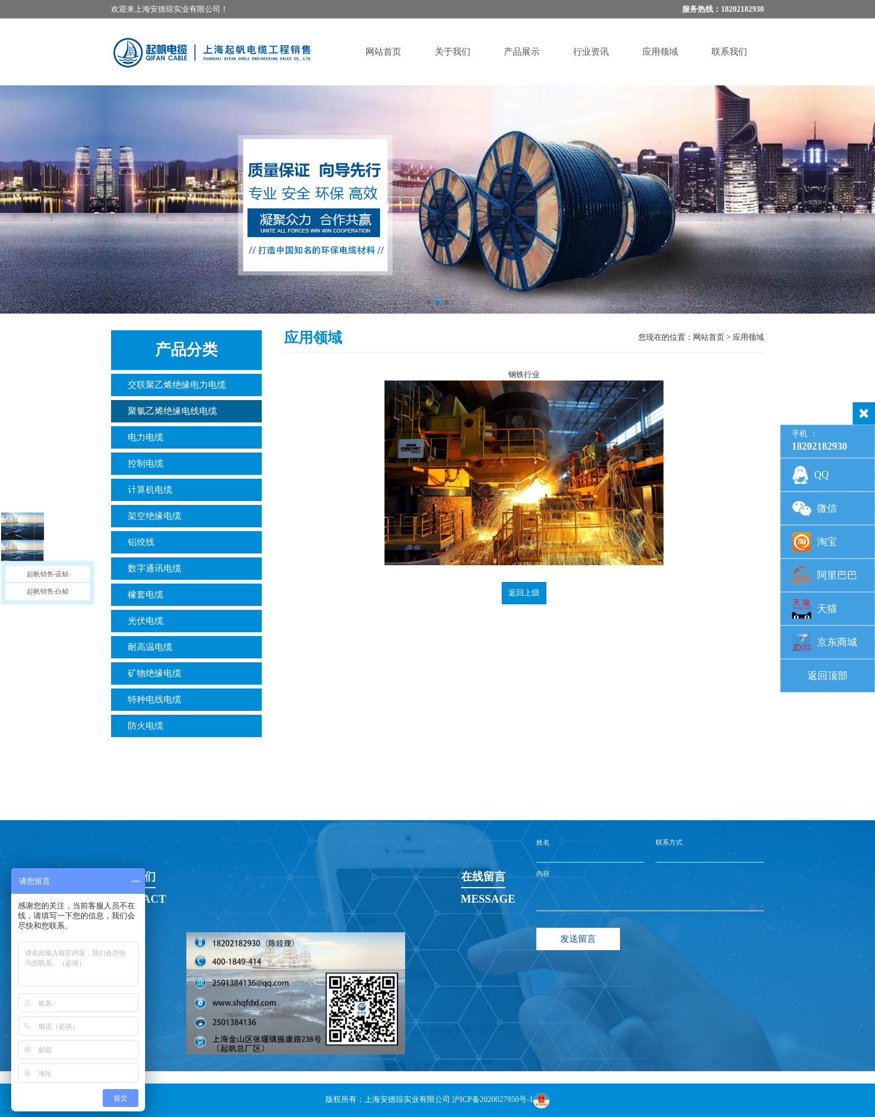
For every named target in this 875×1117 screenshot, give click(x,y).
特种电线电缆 (154, 699)
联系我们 (729, 51)
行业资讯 (591, 51)
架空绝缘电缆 (154, 516)
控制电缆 (146, 463)
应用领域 (660, 51)
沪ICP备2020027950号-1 (492, 1099)
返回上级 (524, 593)
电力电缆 (146, 437)
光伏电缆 (146, 620)
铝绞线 (141, 542)
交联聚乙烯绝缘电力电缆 (177, 384)
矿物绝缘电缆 (154, 673)
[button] (428, 302)
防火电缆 (146, 725)
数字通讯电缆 (154, 568)
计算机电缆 (150, 489)
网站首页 (383, 51)
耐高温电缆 (150, 647)
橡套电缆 (146, 594)
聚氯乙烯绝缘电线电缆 (172, 411)
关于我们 (452, 51)
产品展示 (522, 51)
